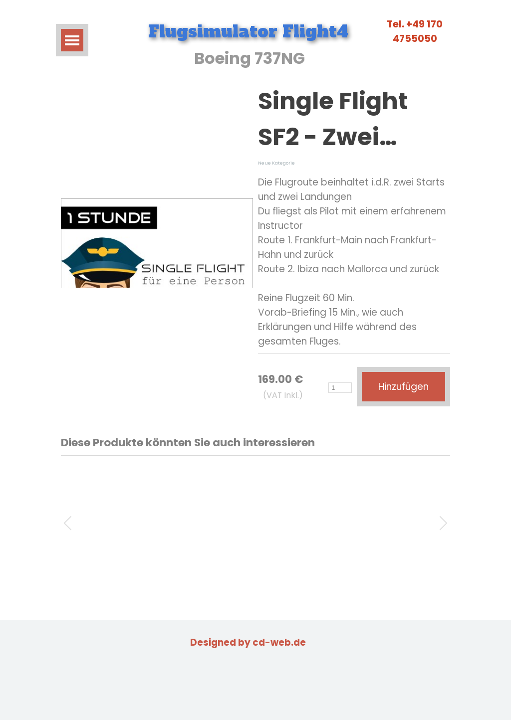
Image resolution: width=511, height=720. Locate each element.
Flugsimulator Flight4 (248, 31)
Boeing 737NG (249, 58)
